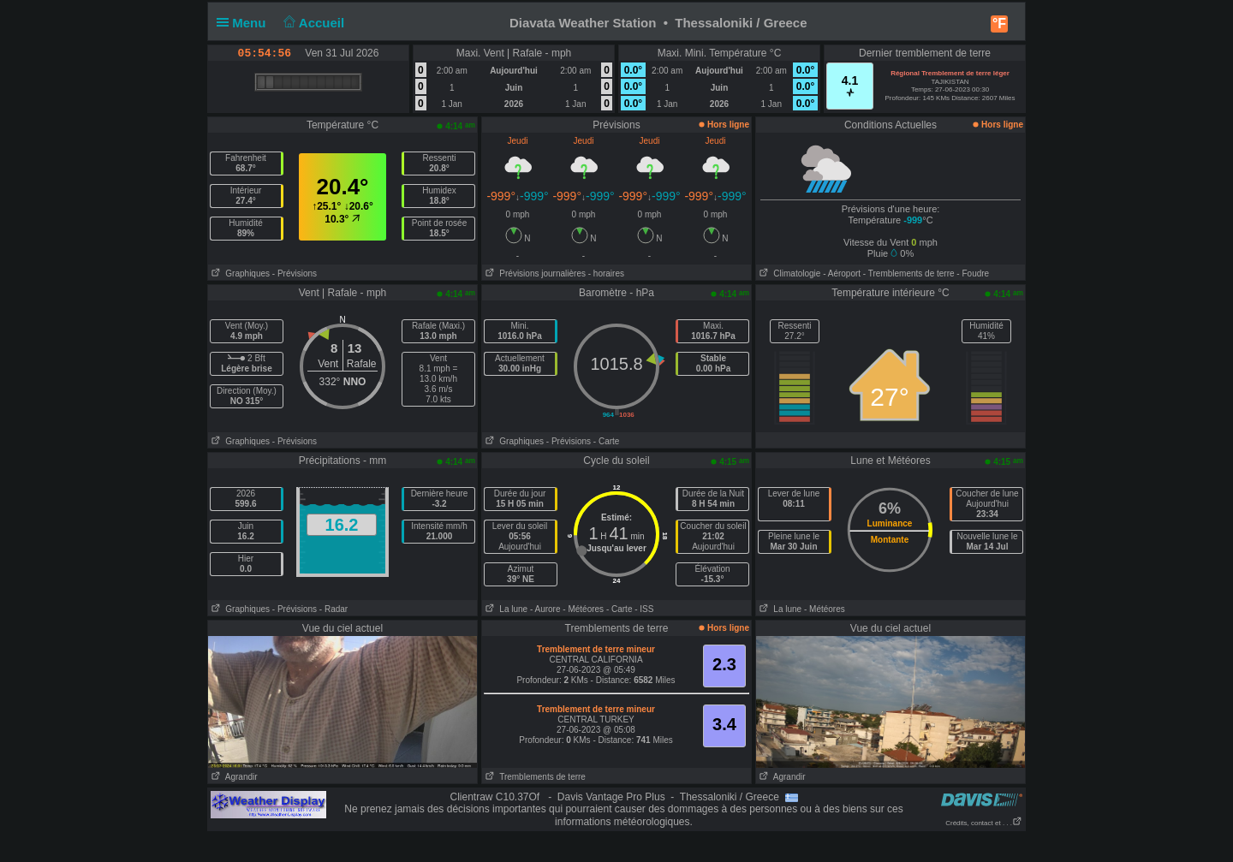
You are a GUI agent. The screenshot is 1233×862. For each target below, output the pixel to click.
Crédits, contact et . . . (983, 823)
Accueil (312, 22)
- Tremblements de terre (909, 273)
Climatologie (788, 273)
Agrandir (233, 777)
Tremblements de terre (534, 777)
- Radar (333, 609)
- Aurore (545, 609)
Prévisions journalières (534, 273)
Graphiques (239, 273)
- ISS (643, 609)
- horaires (606, 273)
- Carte (606, 441)
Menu (245, 22)
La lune (504, 609)
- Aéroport (842, 273)
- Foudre (972, 273)
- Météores (583, 609)
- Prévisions (294, 273)
